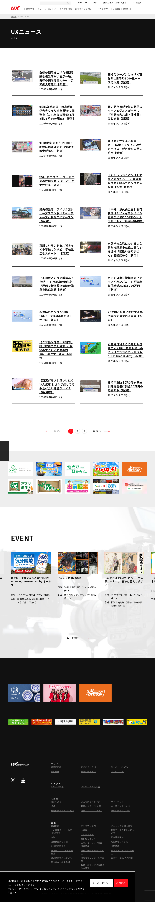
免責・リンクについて (91, 810)
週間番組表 (56, 767)
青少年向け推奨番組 (60, 862)
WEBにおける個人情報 (121, 825)
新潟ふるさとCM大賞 (91, 806)
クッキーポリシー (101, 883)
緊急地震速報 (117, 837)
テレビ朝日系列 (88, 825)
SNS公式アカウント (120, 810)
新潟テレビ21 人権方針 (122, 857)
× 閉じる (120, 883)
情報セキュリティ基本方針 (92, 859)
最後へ (101, 431)
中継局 (84, 830)
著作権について (88, 838)
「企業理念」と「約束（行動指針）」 (61, 831)
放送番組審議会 (58, 846)
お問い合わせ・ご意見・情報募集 (92, 844)
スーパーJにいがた (120, 767)
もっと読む (78, 638)
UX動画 (116, 8)
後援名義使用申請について (92, 852)
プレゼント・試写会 (90, 786)
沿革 (53, 837)
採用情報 (137, 2)
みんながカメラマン (90, 801)
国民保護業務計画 (59, 841)
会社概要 (55, 825)
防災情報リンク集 (119, 841)
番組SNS (127, 8)
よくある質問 (87, 834)
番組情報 (30, 8)
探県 (95, 2)
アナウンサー (103, 8)
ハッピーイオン (88, 771)
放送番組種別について (61, 857)
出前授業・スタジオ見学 (115, 2)
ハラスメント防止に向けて (122, 852)
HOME (13, 16)
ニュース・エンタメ (47, 8)
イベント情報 (65, 8)
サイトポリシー (118, 801)
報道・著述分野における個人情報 (92, 866)
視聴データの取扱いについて (122, 831)
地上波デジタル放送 (120, 806)
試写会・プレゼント (84, 8)
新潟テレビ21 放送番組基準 (62, 852)
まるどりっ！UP (89, 767)
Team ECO (82, 2)
